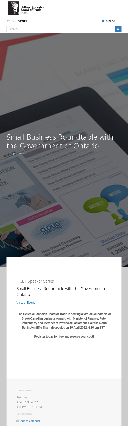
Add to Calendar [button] (30, 421)
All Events (16, 21)
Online (108, 21)
